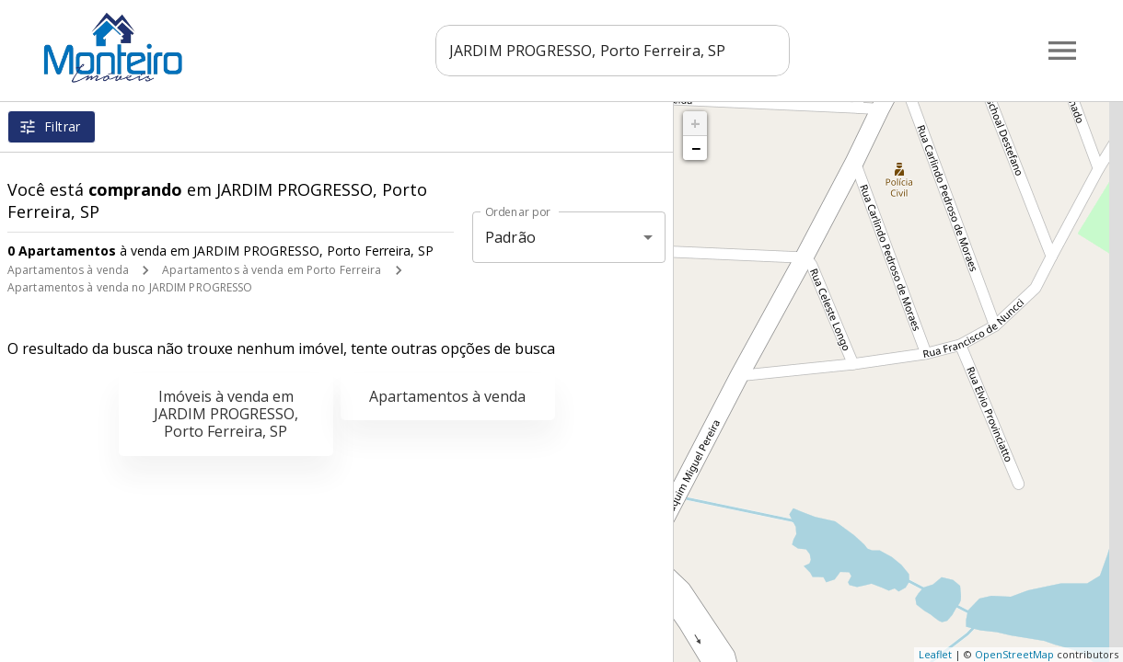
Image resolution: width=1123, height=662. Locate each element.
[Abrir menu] (1062, 50)
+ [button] (695, 123)
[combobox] (619, 50)
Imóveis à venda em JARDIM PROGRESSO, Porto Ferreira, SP (226, 413)
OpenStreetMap (1014, 654)
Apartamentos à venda (68, 270)
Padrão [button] (510, 237)
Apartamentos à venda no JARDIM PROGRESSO (130, 287)
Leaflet (935, 654)
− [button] (695, 148)
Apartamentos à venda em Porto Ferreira (271, 270)
